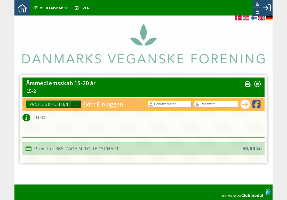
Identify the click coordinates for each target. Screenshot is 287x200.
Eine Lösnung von (246, 192)
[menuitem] (22, 8)
